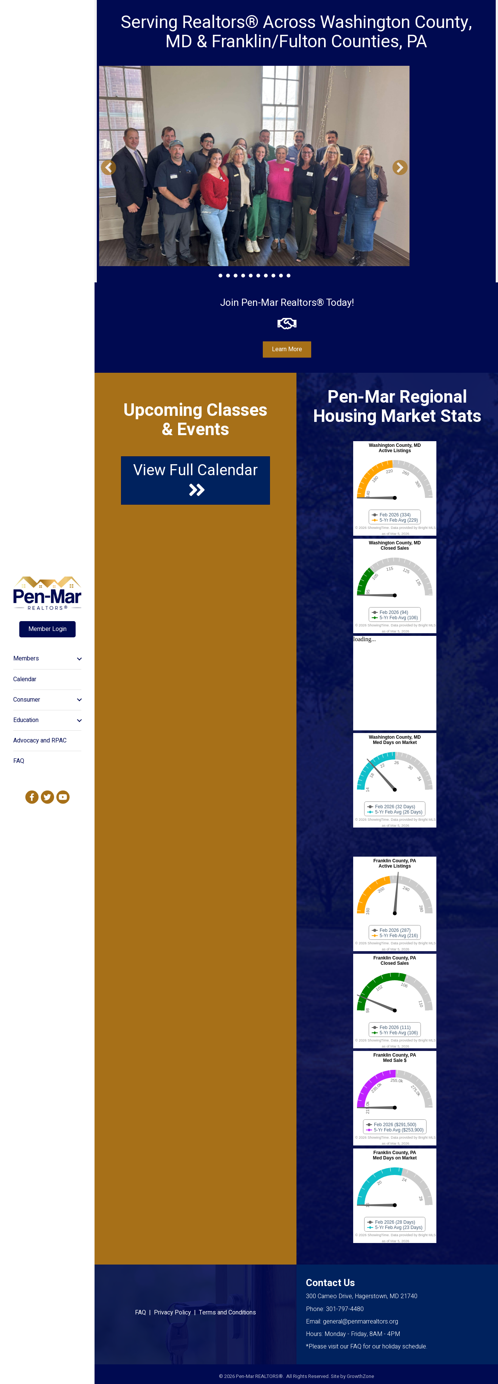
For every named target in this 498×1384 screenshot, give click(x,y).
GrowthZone (360, 1376)
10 (288, 275)
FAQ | (144, 1312)
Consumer (26, 699)
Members (26, 658)
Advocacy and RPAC (40, 740)
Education (26, 720)
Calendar (24, 679)
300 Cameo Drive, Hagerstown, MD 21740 (361, 1296)
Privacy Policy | (176, 1312)
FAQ (18, 761)
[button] (108, 167)
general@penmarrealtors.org (360, 1321)
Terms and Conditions (227, 1312)
